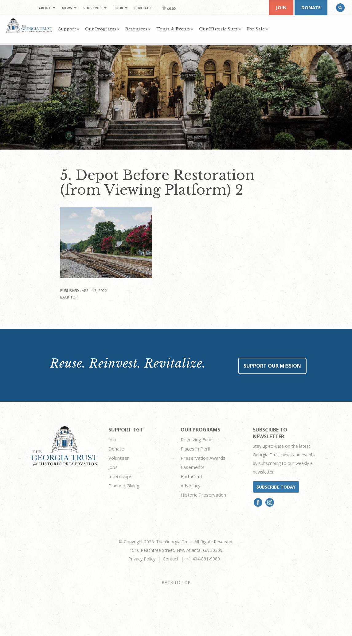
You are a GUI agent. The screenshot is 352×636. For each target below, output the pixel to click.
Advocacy (191, 485)
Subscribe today (275, 487)
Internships (120, 476)
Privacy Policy (141, 559)
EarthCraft (191, 476)
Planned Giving (123, 485)
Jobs (113, 467)
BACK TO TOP (176, 582)
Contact (170, 559)
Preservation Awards (203, 458)
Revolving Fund (197, 439)
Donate (311, 7)
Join (281, 7)
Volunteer (118, 458)
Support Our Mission (272, 365)
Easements (193, 467)
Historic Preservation (203, 495)
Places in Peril (195, 449)
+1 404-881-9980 (203, 559)
